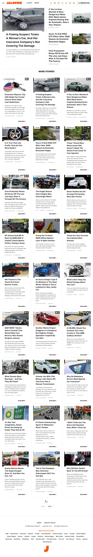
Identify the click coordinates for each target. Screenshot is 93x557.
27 (58, 361)
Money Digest (49, 536)
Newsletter (84, 3)
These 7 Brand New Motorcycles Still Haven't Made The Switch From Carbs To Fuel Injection (76, 148)
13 (58, 79)
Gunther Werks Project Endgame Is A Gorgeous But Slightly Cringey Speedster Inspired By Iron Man (46, 333)
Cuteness (23, 533)
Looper (33, 536)
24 (58, 407)
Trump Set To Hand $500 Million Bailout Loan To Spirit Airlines (45, 238)
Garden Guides (57, 533)
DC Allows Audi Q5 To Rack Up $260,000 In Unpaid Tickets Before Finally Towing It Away (15, 239)
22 (58, 264)
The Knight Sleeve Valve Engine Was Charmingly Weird (44, 194)
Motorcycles (70, 127)
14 (89, 176)
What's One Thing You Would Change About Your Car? (76, 282)
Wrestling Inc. (47, 542)
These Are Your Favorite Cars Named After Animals (77, 238)
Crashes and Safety (10, 9)
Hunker (20, 536)
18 (89, 79)
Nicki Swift (59, 536)
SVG (32, 539)
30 (27, 220)
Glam (66, 533)
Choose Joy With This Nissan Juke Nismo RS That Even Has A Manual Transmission (45, 380)
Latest (29, 3)
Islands (27, 536)
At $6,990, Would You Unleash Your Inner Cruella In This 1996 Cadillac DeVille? (76, 332)
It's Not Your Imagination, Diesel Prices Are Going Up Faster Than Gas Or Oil (15, 426)
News (36, 3)
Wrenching (70, 406)
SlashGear (25, 539)
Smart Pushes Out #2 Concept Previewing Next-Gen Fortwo (76, 194)
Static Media (35, 526)
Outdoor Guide (69, 536)
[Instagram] (70, 3)
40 (58, 220)
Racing (76, 34)
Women (85, 539)
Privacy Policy (50, 523)
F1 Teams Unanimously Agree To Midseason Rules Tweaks (46, 424)
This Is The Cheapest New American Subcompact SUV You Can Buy (45, 472)
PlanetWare (80, 536)
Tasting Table (40, 539)
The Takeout (70, 539)
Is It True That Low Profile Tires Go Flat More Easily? (13, 145)
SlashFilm (17, 539)
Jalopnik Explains (10, 79)
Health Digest (80, 533)
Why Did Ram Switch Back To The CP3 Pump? (77, 469)
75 (89, 312)
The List (61, 539)
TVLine (78, 539)
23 (27, 176)
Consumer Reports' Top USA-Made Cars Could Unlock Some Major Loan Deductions (15, 98)
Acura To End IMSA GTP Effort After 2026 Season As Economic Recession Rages (59, 38)
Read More (21, 121)
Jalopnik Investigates (11, 127)
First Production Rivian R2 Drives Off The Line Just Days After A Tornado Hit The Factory (58, 56)
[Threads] (66, 3)
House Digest (11, 536)
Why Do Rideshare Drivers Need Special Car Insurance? (76, 379)
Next (49, 506)
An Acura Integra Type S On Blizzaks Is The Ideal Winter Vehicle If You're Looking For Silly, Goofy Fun (46, 284)
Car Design (8, 312)
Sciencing (8, 539)
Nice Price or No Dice (72, 312)
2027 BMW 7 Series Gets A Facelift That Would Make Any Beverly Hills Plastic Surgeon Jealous (14, 333)
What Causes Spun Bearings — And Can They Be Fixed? (13, 379)
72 (27, 312)
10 (89, 361)
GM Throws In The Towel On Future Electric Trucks (13, 282)
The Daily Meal (52, 539)
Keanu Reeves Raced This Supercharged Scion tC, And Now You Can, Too (15, 472)
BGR (7, 533)
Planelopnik (39, 220)
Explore (30, 533)
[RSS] (73, 3)
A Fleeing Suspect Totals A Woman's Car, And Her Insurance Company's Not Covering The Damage (23, 40)
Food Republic (46, 533)
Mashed (40, 536)
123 (89, 264)
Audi (6, 220)
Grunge (72, 533)
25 (89, 220)
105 (27, 264)
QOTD (68, 220)
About (39, 523)
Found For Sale (79, 14)
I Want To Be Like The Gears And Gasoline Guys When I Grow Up (76, 425)
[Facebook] (51, 3)
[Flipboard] (58, 3)
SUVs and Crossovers (41, 452)
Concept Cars (70, 176)
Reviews (38, 264)
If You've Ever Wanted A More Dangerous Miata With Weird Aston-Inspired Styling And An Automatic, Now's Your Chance (59, 17)
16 (58, 453)
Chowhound (14, 533)
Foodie (37, 533)
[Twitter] (62, 3)
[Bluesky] (54, 3)
